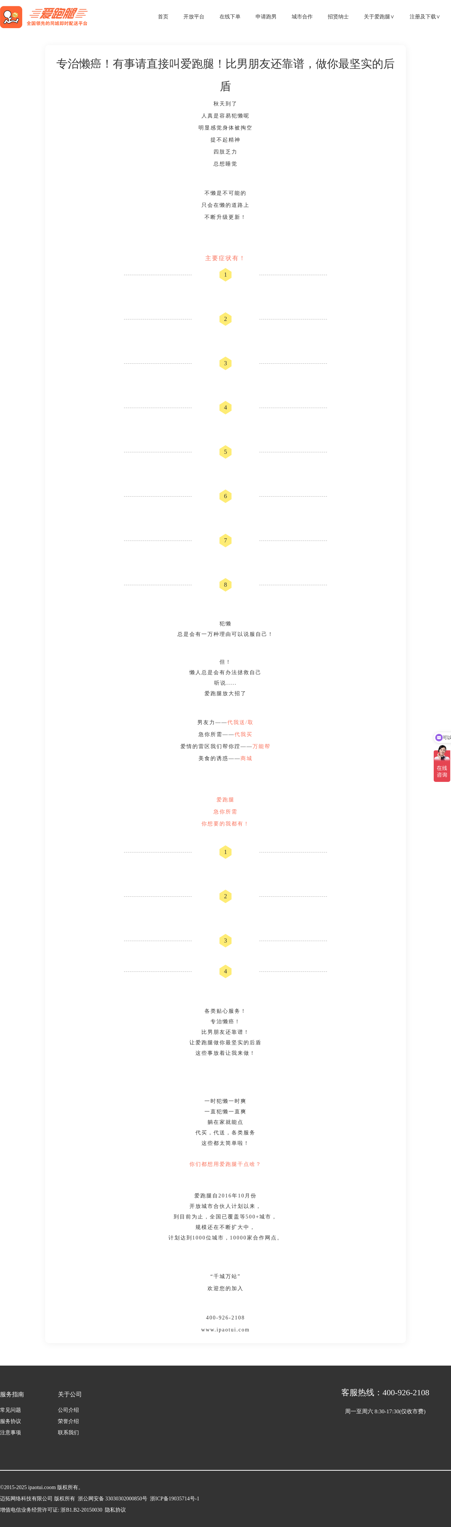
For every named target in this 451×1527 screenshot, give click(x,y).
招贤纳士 (338, 17)
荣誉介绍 (68, 1421)
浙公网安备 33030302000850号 (113, 1498)
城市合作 (302, 17)
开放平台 (193, 17)
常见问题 (10, 1410)
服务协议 (10, 1421)
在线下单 (230, 17)
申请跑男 (266, 17)
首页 (163, 17)
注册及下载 (425, 17)
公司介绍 (68, 1410)
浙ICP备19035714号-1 (173, 1498)
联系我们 (68, 1432)
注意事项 (10, 1432)
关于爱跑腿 (379, 17)
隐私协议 (115, 1510)
